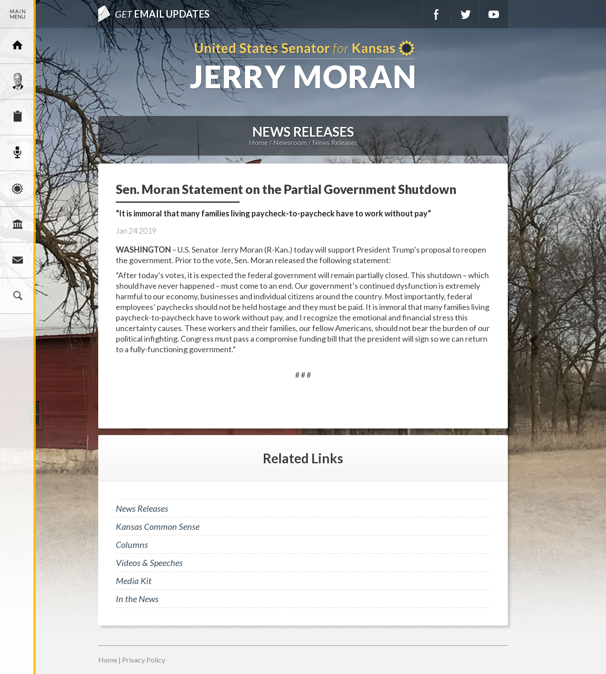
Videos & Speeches (149, 562)
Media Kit (134, 580)
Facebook (436, 14)
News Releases (335, 142)
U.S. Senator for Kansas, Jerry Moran (303, 65)
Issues (17, 188)
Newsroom (17, 153)
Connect (17, 260)
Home (258, 142)
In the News (137, 598)
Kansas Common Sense (158, 526)
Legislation (17, 224)
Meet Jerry (17, 81)
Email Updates (162, 14)
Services (17, 117)
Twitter (465, 14)
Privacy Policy (143, 659)
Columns (132, 544)
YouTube (494, 14)
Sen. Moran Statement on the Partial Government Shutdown (286, 189)
